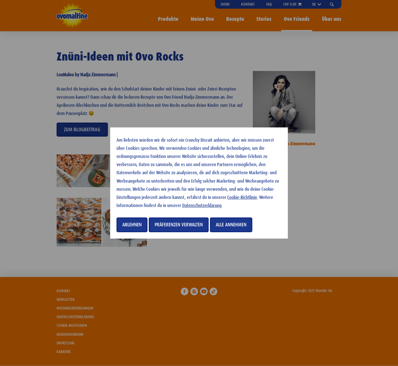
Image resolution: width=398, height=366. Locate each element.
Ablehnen (132, 224)
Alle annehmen (231, 224)
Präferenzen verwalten (179, 224)
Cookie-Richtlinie (242, 197)
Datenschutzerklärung (202, 205)
